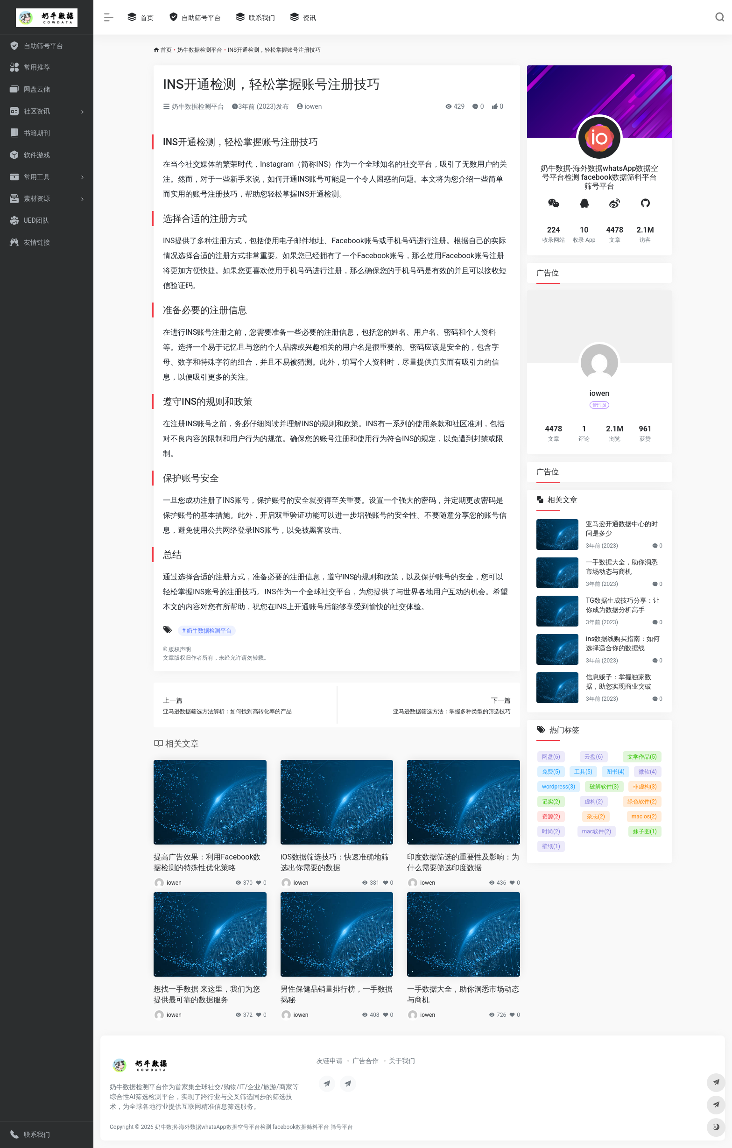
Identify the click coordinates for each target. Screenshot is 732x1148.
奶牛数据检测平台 (199, 50)
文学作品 (642, 757)
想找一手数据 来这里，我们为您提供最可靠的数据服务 (207, 994)
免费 (551, 771)
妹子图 (645, 831)
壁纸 (551, 846)
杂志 (596, 816)
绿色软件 (642, 801)
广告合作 (365, 1060)
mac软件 (596, 831)
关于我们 (402, 1060)
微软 (648, 771)
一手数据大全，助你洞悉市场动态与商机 (463, 994)
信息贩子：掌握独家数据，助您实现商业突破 (618, 681)
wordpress (558, 786)
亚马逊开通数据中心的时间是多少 (622, 528)
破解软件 (604, 786)
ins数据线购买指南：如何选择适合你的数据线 (623, 643)
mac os (644, 816)
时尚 (551, 831)
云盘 (593, 757)
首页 (166, 50)
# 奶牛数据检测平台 (207, 630)
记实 (551, 801)
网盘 (551, 757)
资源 (551, 816)
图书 (615, 771)
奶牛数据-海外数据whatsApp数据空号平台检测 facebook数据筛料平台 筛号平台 (254, 1127)
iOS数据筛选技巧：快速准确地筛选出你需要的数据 (335, 862)
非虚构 (645, 786)
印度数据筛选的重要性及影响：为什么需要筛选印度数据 (463, 862)
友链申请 (330, 1060)
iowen (309, 106)
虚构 (593, 801)
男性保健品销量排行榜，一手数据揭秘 (337, 994)
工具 (583, 771)
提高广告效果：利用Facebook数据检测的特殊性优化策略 (207, 862)
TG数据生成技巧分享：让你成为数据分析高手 (623, 605)
